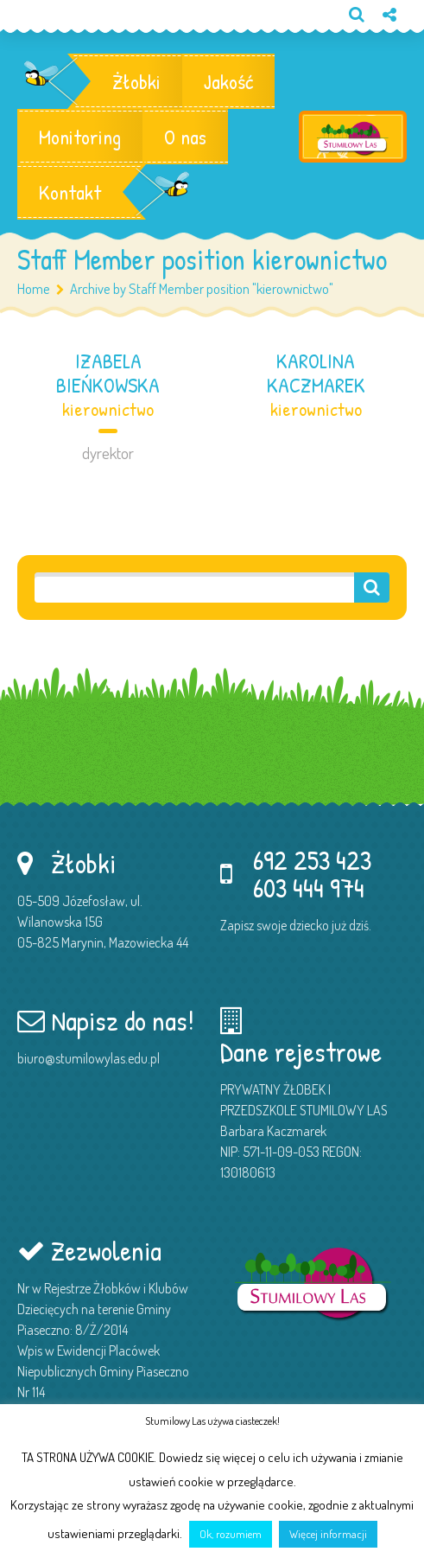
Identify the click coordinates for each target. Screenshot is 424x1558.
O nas (185, 136)
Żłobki (136, 81)
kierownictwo (108, 409)
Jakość (228, 81)
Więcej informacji (328, 1534)
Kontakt (70, 192)
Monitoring (79, 136)
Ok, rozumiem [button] (230, 1534)
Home (33, 288)
